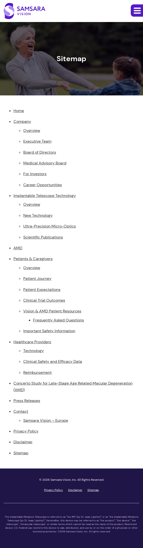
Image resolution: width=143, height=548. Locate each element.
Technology (33, 350)
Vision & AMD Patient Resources (52, 311)
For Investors (35, 173)
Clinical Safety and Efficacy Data (52, 361)
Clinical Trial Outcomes (44, 300)
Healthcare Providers (32, 341)
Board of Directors (39, 152)
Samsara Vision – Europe (45, 420)
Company (22, 121)
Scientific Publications (43, 237)
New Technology (38, 215)
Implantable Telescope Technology (44, 195)
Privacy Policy (25, 431)
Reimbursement (37, 372)
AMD (17, 248)
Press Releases (26, 400)
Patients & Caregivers (33, 258)
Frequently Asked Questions (58, 320)
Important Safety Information (49, 330)
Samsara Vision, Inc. (63, 480)
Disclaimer (23, 442)
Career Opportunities (42, 184)
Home (18, 110)
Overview (31, 130)
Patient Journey (37, 278)
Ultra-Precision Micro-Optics (49, 226)
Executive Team (37, 141)
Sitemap (20, 453)
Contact (20, 411)
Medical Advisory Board (44, 163)
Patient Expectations (41, 289)
